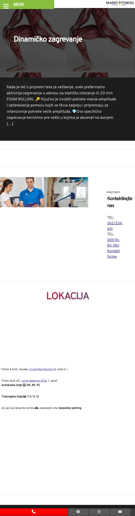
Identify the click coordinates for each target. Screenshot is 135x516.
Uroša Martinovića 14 (42, 369)
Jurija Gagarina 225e (34, 381)
